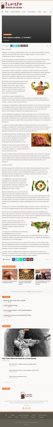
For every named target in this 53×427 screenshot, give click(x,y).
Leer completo (27, 405)
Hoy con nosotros (31, 11)
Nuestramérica (24, 417)
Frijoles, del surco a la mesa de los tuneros (18, 376)
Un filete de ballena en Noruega (10, 305)
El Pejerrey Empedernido (15, 11)
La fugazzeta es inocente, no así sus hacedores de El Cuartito (17, 315)
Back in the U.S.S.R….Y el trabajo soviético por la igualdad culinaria (22, 364)
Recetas (24, 11)
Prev (4, 319)
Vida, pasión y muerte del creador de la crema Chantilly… (19, 358)
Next (8, 319)
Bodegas (7, 11)
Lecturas (39, 11)
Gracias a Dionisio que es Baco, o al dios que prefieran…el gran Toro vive (24, 370)
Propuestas (41, 417)
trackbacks (29, 291)
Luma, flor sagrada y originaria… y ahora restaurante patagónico (17, 310)
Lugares (16, 417)
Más (44, 11)
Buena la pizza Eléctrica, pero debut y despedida (14, 300)
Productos (26, 329)
